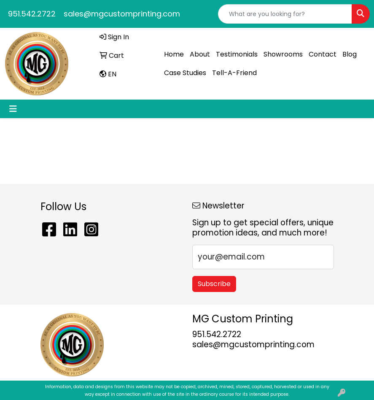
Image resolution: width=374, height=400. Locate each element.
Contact (322, 54)
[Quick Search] (285, 14)
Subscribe (214, 284)
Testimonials (237, 54)
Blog (349, 54)
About (200, 54)
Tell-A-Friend (234, 73)
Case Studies (185, 73)
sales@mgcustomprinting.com (122, 13)
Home (174, 54)
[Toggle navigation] (13, 109)
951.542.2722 (32, 13)
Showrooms (283, 54)
